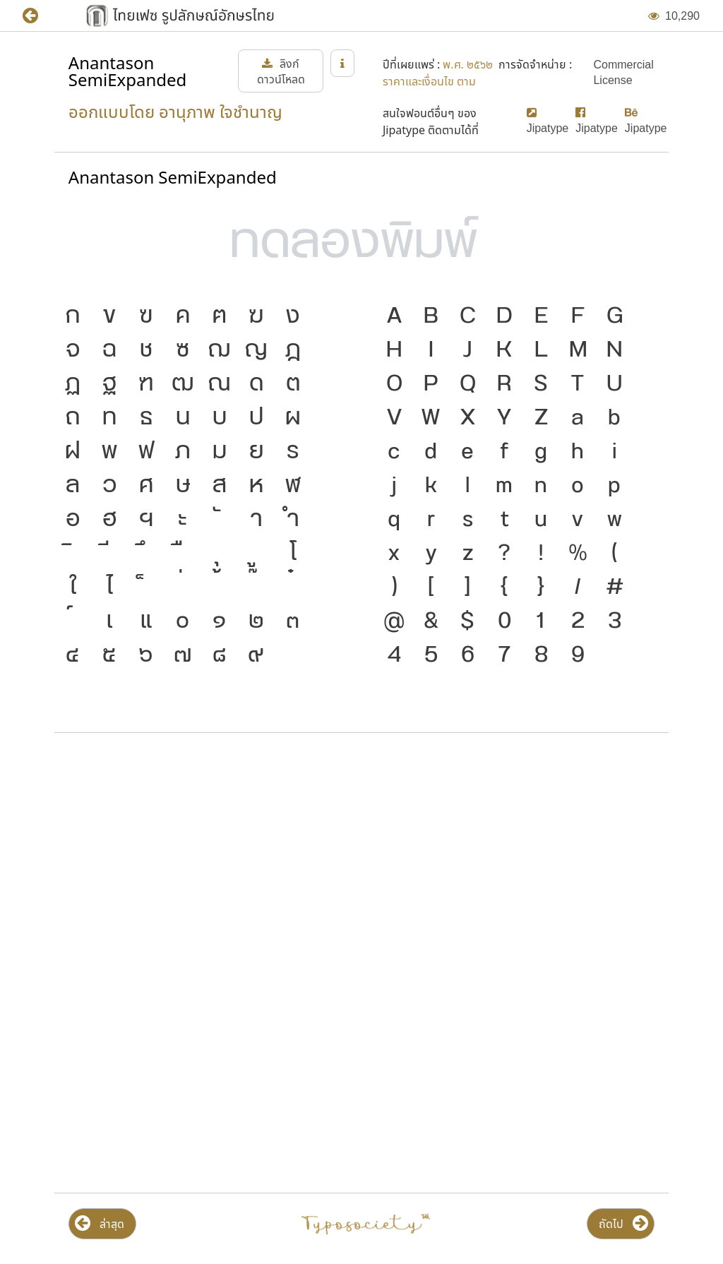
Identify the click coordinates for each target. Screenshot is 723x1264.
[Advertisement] (361, 857)
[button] (40, 16)
